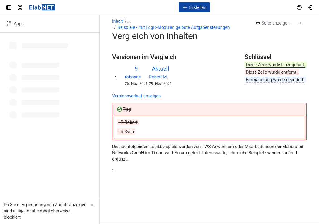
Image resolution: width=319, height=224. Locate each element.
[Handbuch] (41, 7)
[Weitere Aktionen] (301, 23)
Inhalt (117, 21)
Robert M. (158, 76)
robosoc (133, 76)
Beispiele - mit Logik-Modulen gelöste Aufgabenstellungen (173, 27)
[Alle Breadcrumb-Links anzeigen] (129, 21)
